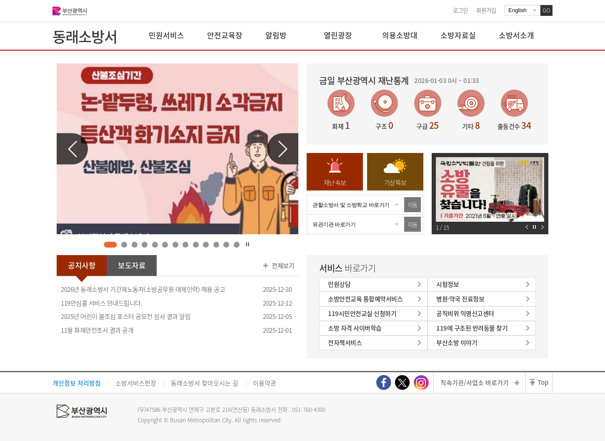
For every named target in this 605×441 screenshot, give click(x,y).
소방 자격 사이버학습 (355, 328)
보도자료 (131, 265)
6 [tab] (165, 244)
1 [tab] (110, 244)
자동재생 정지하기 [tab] (247, 244)
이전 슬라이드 (72, 149)
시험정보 (447, 284)
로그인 (460, 10)
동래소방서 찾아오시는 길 (204, 383)
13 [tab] (236, 244)
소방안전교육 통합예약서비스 (365, 298)
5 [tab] (154, 244)
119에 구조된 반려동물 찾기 (472, 328)
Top (543, 382)
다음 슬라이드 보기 (542, 227)
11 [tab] (216, 244)
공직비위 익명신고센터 (465, 313)
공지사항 (81, 265)
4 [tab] (144, 244)
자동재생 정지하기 (534, 227)
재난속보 (335, 182)
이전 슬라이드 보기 (527, 227)
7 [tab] (175, 244)
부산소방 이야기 (456, 342)
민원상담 (339, 284)
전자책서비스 (345, 342)
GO (546, 10)
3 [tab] (134, 244)
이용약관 (264, 383)
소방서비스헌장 (135, 383)
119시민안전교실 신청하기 (362, 313)
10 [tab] (206, 244)
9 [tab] (195, 244)
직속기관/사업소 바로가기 (474, 382)
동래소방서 (84, 36)
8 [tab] (185, 244)
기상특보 (395, 182)
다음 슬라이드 (282, 149)
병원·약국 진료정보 (460, 298)
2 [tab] (124, 244)
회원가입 (486, 10)
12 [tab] (226, 244)
